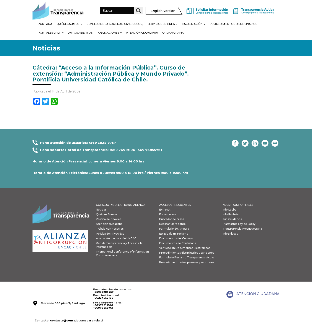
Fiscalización (193, 24)
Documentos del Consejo (176, 238)
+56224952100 (103, 297)
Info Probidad (231, 214)
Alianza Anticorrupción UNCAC (116, 238)
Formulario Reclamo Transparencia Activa (186, 257)
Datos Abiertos (80, 32)
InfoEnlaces (230, 233)
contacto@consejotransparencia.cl (76, 320)
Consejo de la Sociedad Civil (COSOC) (114, 24)
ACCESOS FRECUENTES (175, 204)
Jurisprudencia (232, 219)
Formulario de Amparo (174, 228)
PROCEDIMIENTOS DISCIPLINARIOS (233, 24)
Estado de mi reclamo (173, 233)
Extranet (165, 209)
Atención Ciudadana (142, 32)
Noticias (101, 209)
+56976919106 (103, 305)
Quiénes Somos (69, 24)
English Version (163, 11)
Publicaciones (109, 32)
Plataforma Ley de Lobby (239, 223)
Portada (45, 24)
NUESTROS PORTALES (238, 204)
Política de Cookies (108, 219)
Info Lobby (229, 209)
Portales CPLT (50, 32)
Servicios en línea (163, 24)
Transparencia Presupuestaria (242, 228)
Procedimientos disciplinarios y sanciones (186, 252)
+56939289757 (103, 291)
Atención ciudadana (109, 223)
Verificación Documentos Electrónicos (184, 248)
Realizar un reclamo (172, 223)
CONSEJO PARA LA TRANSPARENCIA (120, 204)
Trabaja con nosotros (110, 228)
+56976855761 (103, 307)
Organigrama (173, 32)
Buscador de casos (171, 219)
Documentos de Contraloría (177, 243)
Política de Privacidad (110, 233)
